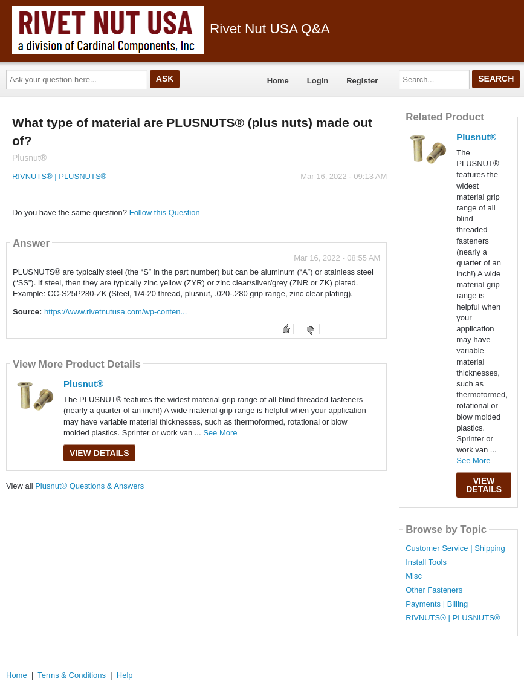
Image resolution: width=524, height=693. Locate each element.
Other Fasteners (434, 590)
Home (278, 80)
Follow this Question (164, 212)
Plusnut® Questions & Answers (89, 485)
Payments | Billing (437, 604)
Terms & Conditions (71, 675)
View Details (99, 453)
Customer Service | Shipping (455, 548)
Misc (414, 576)
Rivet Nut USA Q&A (171, 28)
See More (220, 432)
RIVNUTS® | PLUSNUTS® (59, 176)
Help (125, 675)
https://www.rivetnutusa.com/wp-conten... (115, 311)
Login (317, 80)
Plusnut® (83, 384)
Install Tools (426, 562)
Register (362, 80)
